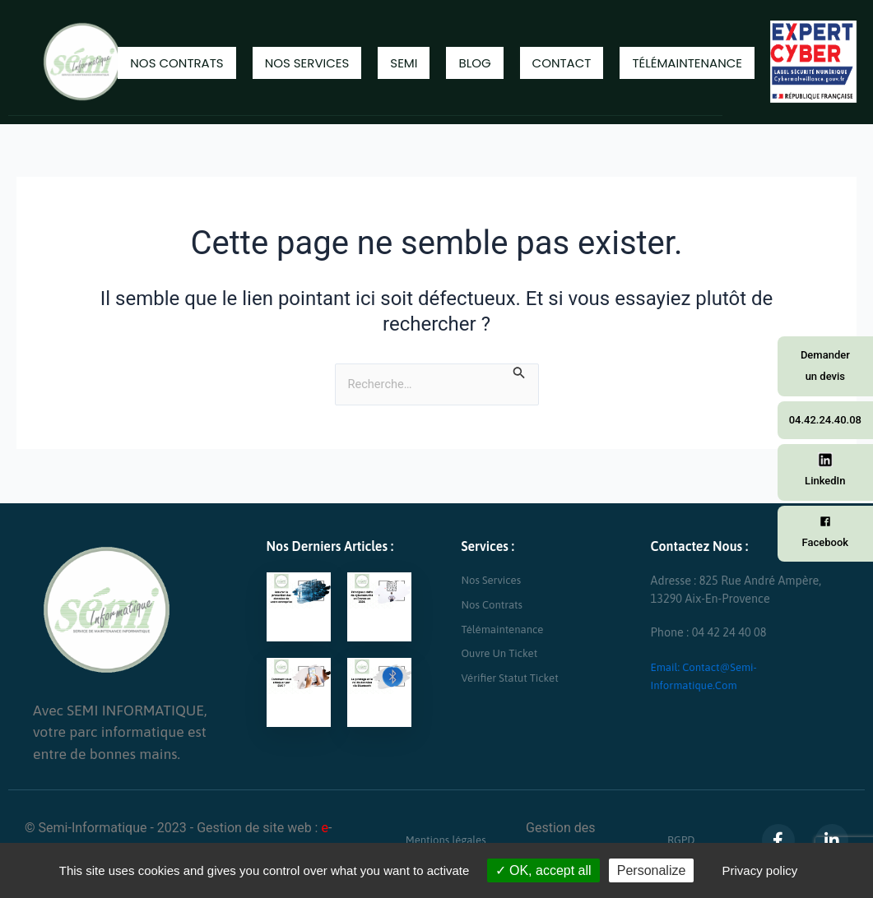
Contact (562, 63)
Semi (403, 63)
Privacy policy (760, 870)
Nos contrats (176, 63)
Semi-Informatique (93, 828)
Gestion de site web (254, 828)
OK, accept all (543, 870)
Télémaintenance (687, 63)
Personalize (651, 870)
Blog (474, 63)
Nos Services (307, 63)
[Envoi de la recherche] (526, 372)
